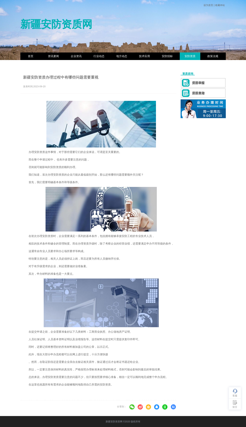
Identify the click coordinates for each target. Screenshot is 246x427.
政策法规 (212, 56)
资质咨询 (188, 73)
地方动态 (121, 56)
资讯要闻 (53, 56)
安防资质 (190, 56)
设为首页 (208, 5)
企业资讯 (76, 56)
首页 (30, 56)
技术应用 (144, 56)
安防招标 (167, 56)
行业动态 (98, 56)
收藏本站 (220, 5)
